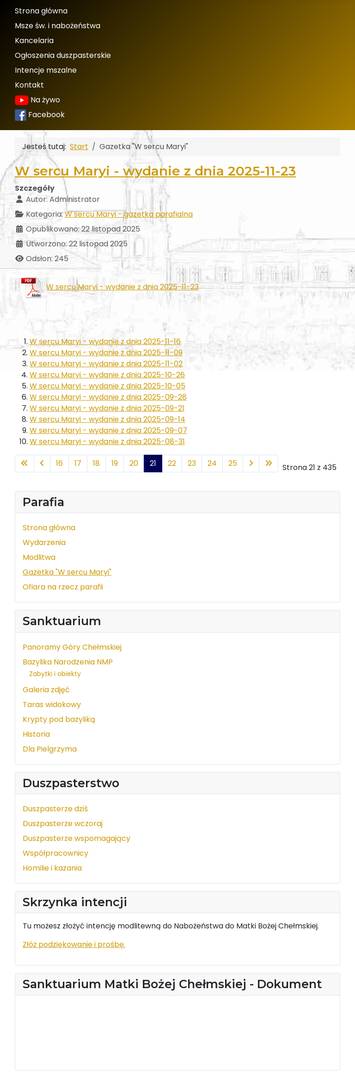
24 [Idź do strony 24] (212, 463)
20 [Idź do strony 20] (133, 463)
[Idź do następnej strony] (251, 463)
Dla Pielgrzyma (50, 749)
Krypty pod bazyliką (59, 719)
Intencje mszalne (46, 70)
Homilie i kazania (52, 868)
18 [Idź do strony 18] (96, 463)
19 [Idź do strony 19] (114, 463)
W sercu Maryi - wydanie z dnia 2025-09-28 (108, 397)
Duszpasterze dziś (55, 808)
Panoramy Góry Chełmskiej (72, 647)
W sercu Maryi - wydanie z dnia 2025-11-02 (106, 363)
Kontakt (29, 85)
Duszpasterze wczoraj (63, 823)
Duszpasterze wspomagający (76, 838)
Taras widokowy (52, 704)
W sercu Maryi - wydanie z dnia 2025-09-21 (107, 408)
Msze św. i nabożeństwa (57, 25)
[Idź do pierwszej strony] (24, 463)
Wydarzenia (44, 542)
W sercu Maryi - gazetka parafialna (129, 214)
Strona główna (41, 11)
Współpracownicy (55, 853)
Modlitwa (39, 557)
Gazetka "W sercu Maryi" (67, 572)
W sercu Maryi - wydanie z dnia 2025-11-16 (105, 341)
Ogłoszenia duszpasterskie (63, 55)
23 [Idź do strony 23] (192, 463)
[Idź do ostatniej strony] (268, 463)
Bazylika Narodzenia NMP (68, 662)
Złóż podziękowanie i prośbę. (74, 944)
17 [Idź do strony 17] (77, 463)
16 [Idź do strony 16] (59, 463)
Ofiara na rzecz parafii (63, 587)
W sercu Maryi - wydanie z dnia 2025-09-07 (108, 430)
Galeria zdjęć (46, 689)
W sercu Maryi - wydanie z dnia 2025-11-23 (155, 171)
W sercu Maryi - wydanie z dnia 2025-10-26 (107, 375)
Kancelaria (34, 40)
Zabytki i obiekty (55, 673)
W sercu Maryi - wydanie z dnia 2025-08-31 (107, 441)
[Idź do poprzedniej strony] (42, 463)
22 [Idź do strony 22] (172, 463)
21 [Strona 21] (153, 463)
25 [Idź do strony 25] (232, 463)
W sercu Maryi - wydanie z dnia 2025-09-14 (107, 419)
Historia (36, 734)
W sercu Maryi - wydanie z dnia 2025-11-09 (106, 352)
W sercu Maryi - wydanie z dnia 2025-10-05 (107, 386)
